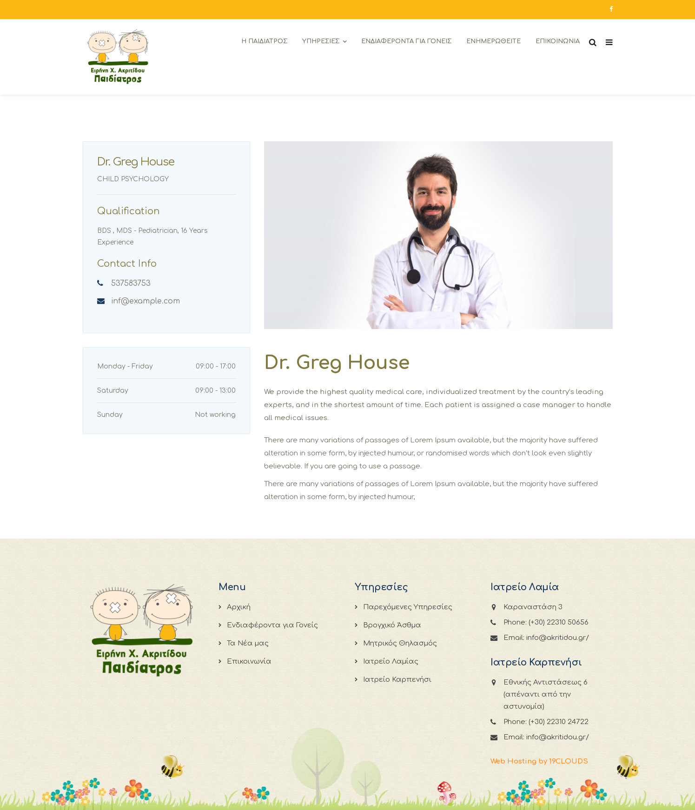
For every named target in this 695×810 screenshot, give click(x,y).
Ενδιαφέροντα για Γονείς (272, 625)
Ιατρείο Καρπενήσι (397, 680)
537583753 (131, 283)
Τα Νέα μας (248, 643)
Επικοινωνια (558, 41)
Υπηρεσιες (320, 41)
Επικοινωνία (249, 661)
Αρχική (239, 607)
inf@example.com (145, 301)
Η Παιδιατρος (264, 41)
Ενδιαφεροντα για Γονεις (406, 41)
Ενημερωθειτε (493, 41)
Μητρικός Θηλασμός (400, 643)
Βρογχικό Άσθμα (392, 625)
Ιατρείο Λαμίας (390, 661)
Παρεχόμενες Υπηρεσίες (407, 607)
